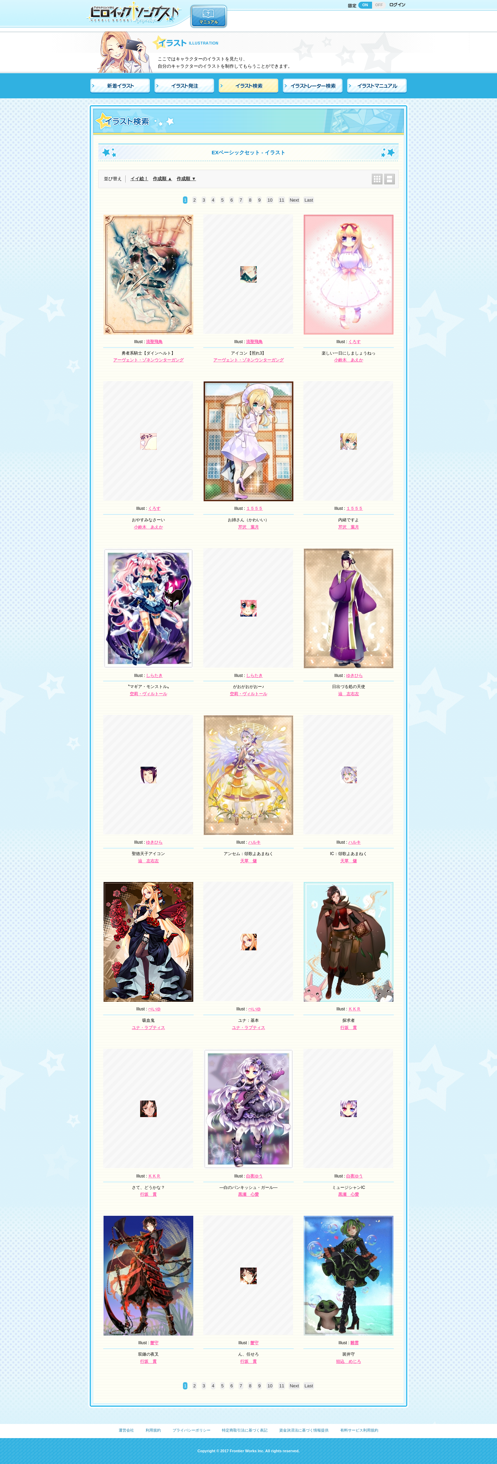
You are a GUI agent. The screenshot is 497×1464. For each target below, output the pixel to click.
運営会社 (126, 1430)
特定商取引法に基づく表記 (244, 1430)
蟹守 (154, 1342)
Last (308, 200)
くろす (354, 341)
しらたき (154, 675)
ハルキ (254, 842)
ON (365, 5)
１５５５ (254, 508)
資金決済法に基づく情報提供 (304, 1430)
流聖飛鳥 (154, 341)
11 (281, 200)
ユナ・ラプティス (148, 1027)
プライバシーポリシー (192, 1430)
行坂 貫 (348, 1027)
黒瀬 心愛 (248, 1194)
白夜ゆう (254, 1176)
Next (294, 200)
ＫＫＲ (354, 1009)
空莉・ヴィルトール (148, 693)
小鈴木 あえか (348, 360)
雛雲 (354, 1342)
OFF (379, 5)
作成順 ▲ (162, 178)
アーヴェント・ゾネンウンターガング (148, 360)
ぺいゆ (154, 1009)
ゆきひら (354, 675)
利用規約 (153, 1430)
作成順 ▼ (186, 178)
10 (269, 200)
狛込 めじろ (348, 1361)
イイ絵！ (139, 178)
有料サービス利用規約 (359, 1430)
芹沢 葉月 (248, 527)
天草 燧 (248, 861)
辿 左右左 (348, 693)
